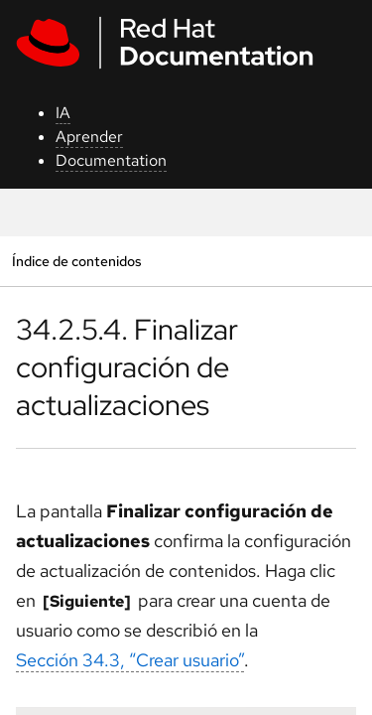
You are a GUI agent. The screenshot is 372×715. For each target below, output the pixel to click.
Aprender (89, 136)
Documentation (111, 160)
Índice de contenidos (76, 260)
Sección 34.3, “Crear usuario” (130, 659)
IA (63, 112)
